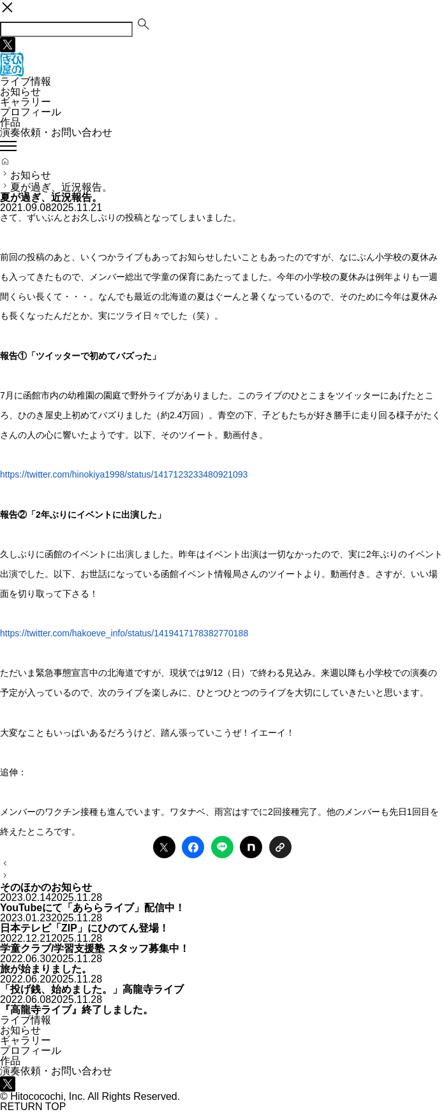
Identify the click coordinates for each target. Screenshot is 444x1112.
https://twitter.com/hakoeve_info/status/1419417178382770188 (124, 633)
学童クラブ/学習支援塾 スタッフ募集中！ (94, 948)
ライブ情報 (25, 81)
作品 (10, 122)
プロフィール (30, 111)
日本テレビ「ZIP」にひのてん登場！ (84, 928)
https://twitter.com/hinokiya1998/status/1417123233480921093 (124, 474)
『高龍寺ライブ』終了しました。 (76, 1009)
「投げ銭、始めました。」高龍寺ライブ (92, 989)
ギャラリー (25, 101)
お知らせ (20, 91)
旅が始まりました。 (46, 968)
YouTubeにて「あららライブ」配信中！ (92, 907)
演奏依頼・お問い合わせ (56, 132)
